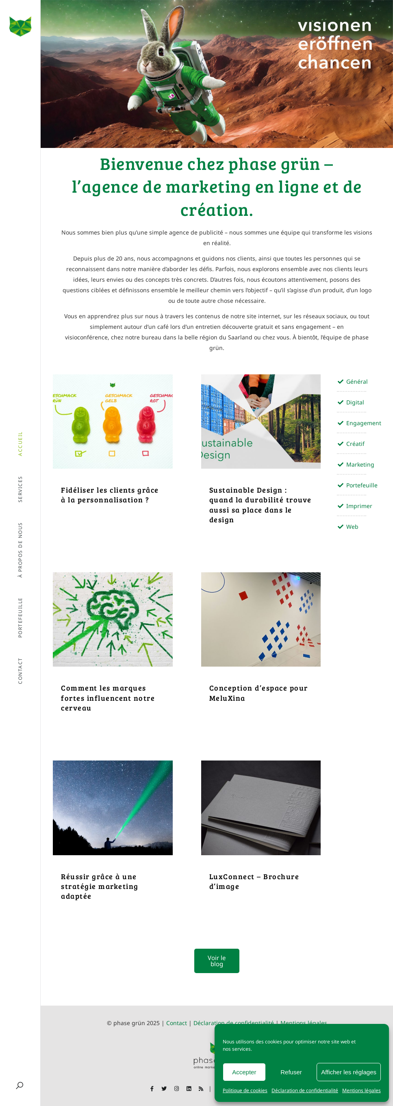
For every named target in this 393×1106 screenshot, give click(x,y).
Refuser (291, 1072)
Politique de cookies (245, 1090)
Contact (176, 1023)
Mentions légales (361, 1090)
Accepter (244, 1072)
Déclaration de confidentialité (304, 1090)
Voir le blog (217, 961)
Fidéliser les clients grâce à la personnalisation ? (110, 494)
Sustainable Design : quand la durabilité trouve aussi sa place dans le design (260, 504)
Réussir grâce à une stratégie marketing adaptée (100, 886)
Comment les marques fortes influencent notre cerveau (108, 698)
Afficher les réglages (348, 1072)
